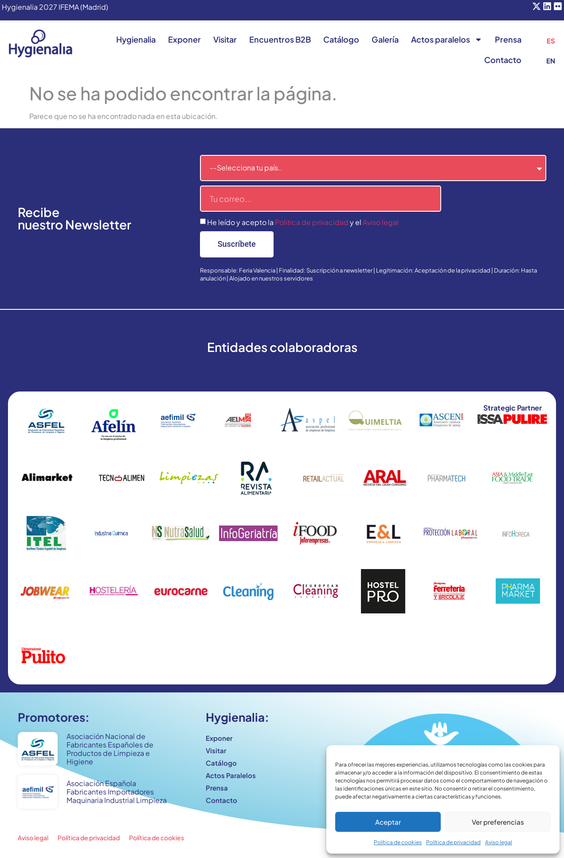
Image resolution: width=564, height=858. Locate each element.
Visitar (225, 39)
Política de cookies (398, 842)
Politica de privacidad (312, 222)
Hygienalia (136, 39)
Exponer (184, 39)
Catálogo (341, 39)
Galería (385, 39)
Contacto (502, 60)
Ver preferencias (498, 822)
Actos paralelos (446, 39)
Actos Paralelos (231, 775)
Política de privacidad (453, 842)
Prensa (508, 39)
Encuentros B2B (280, 39)
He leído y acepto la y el (303, 222)
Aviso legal (498, 842)
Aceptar (388, 822)
